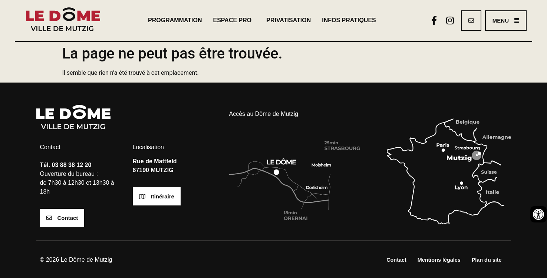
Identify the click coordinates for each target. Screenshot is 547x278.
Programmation (175, 20)
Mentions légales (439, 260)
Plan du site (487, 260)
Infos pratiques (351, 20)
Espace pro (234, 20)
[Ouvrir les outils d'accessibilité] (538, 214)
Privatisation (288, 20)
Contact (396, 260)
